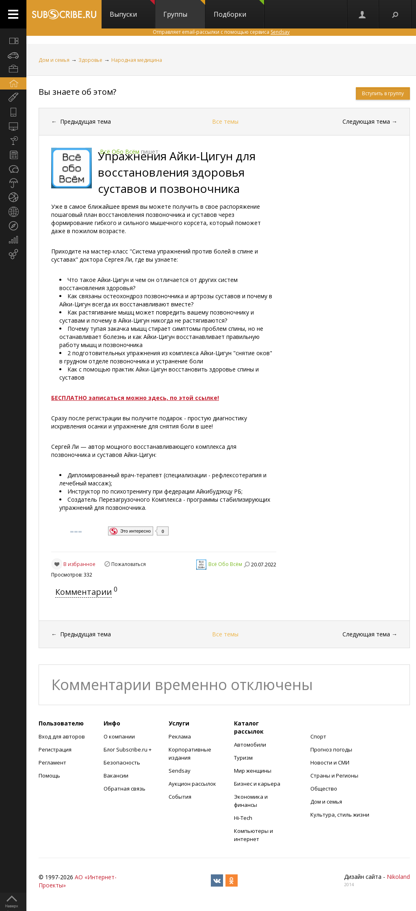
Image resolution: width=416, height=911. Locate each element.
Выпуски (132, 9)
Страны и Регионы (334, 775)
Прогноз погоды (331, 749)
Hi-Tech (243, 817)
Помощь (49, 775)
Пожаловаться (128, 564)
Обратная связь (124, 788)
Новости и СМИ (329, 762)
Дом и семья (54, 60)
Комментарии (83, 591)
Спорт (318, 736)
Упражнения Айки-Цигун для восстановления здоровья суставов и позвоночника (177, 172)
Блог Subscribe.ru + (128, 749)
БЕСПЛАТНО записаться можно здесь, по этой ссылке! (135, 398)
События (180, 796)
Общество (323, 788)
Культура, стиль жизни (339, 814)
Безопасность (122, 762)
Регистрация (55, 749)
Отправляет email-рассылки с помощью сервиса (221, 31)
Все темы (225, 121)
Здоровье (90, 60)
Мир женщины (252, 770)
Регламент (52, 762)
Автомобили (250, 744)
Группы (184, 9)
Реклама (180, 736)
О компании (119, 736)
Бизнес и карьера (257, 783)
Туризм (243, 757)
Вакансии (116, 775)
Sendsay (180, 770)
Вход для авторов (62, 736)
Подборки (239, 9)
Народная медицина (136, 60)
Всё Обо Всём (225, 564)
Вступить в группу (383, 93)
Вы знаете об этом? (77, 91)
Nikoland (398, 876)
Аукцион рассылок (192, 783)
